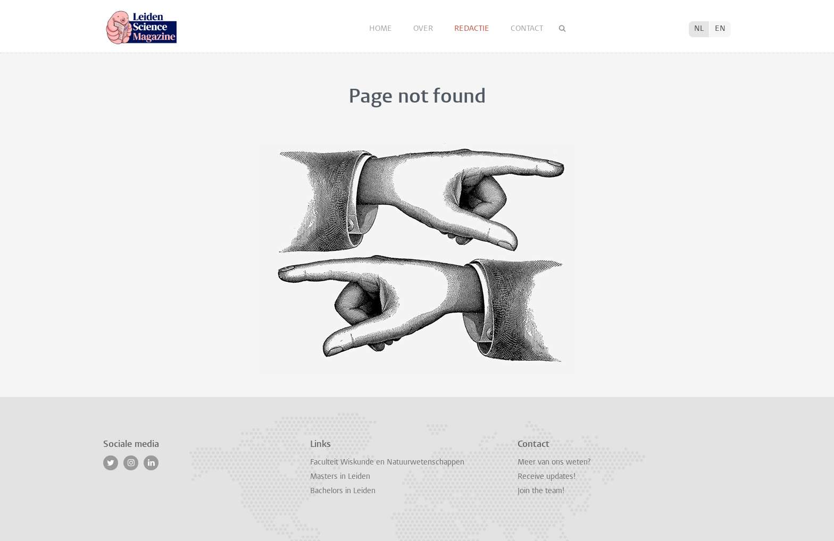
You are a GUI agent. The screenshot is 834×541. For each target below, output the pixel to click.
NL (699, 29)
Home (381, 29)
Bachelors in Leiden (343, 491)
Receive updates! (547, 477)
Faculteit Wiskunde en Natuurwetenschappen (387, 463)
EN (720, 29)
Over (424, 29)
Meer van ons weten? (554, 463)
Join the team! (541, 491)
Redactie (472, 29)
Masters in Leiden (340, 477)
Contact (527, 29)
